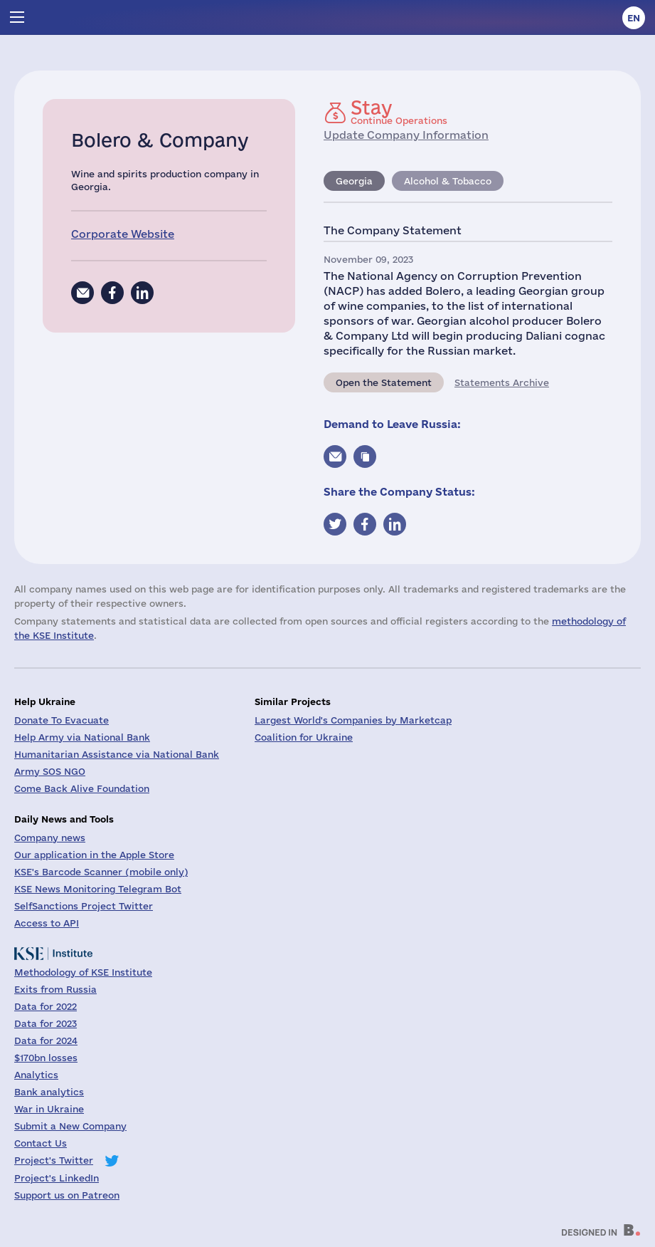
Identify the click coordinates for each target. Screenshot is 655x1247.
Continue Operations (399, 112)
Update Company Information (406, 135)
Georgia (354, 181)
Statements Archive (501, 382)
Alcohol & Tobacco (447, 181)
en (633, 18)
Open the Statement (384, 382)
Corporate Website (122, 234)
